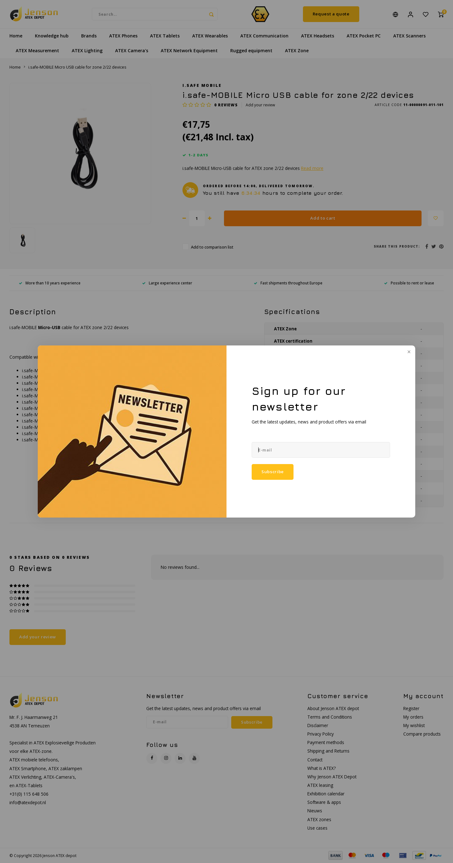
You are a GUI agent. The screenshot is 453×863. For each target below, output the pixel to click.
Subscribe (272, 472)
